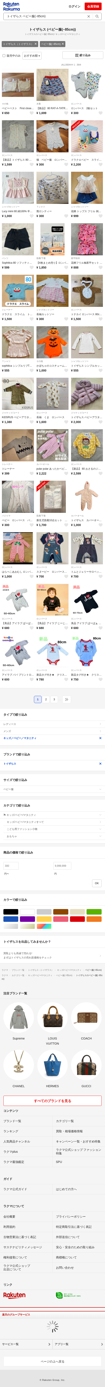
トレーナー (7, 310)
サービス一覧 (10, 1344)
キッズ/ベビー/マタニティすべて (54, 822)
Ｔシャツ (40, 207)
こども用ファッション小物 (54, 829)
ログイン (74, 6)
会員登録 (93, 6)
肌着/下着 (41, 258)
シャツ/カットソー (11, 207)
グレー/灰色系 (51, 912)
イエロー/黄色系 (51, 919)
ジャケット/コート (11, 413)
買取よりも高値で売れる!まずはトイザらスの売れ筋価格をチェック (52, 955)
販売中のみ (12, 55)
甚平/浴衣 (75, 258)
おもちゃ (54, 836)
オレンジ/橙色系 (101, 919)
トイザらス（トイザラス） (20, 44)
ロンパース (76, 104)
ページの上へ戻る (52, 1361)
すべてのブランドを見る (52, 1101)
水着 (38, 104)
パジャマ (6, 516)
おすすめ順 (32, 55)
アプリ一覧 (62, 1344)
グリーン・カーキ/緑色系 (101, 912)
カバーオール (42, 464)
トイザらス (52, 763)
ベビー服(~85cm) (52, 44)
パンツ (5, 258)
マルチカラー (51, 926)
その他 (5, 104)
